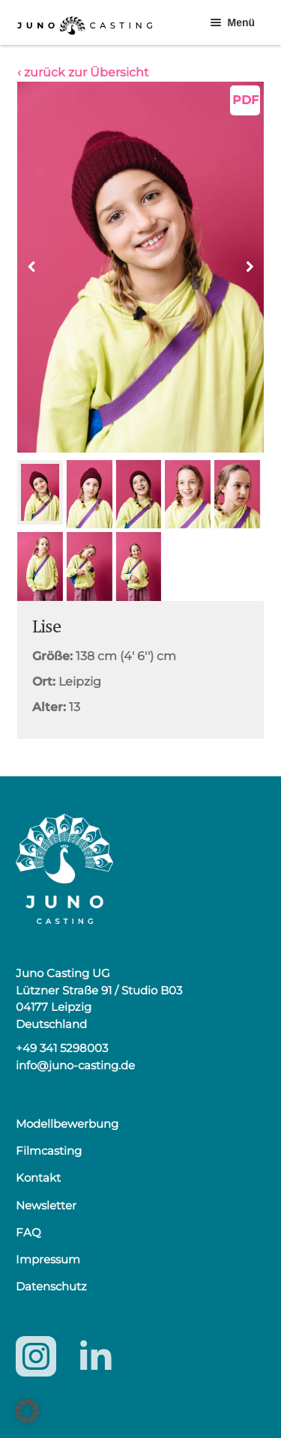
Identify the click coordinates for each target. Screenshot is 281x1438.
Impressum (48, 1259)
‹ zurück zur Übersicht (83, 72)
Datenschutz (51, 1286)
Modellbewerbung (67, 1124)
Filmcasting (49, 1151)
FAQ (28, 1232)
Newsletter (46, 1205)
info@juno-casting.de (75, 1065)
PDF (245, 100)
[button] (249, 267)
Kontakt (38, 1177)
